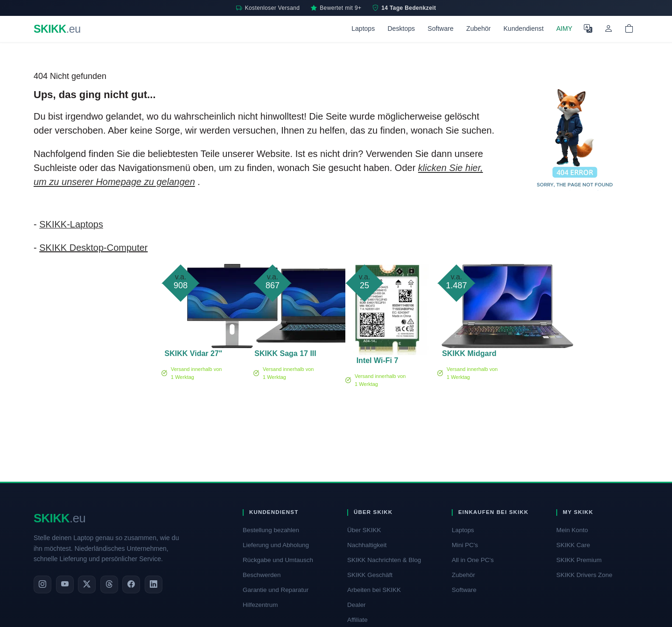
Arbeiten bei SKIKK (374, 589)
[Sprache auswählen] (588, 29)
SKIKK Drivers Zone (584, 574)
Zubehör (478, 28)
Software (440, 28)
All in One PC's (473, 559)
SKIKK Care (573, 545)
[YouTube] (65, 584)
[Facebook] (131, 584)
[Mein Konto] (608, 29)
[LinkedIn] (153, 584)
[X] (87, 584)
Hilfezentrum (260, 604)
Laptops (363, 28)
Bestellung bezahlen (271, 530)
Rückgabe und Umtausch (278, 559)
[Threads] (109, 584)
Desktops (401, 28)
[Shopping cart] (629, 29)
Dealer (356, 604)
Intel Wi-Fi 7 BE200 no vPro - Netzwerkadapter (377, 362)
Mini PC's (465, 545)
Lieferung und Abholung (276, 545)
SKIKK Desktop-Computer (93, 247)
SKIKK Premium (579, 559)
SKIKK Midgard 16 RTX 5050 (469, 355)
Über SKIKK (364, 530)
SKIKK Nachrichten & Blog (384, 559)
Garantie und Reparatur (275, 589)
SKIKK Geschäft (369, 574)
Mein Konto (572, 530)
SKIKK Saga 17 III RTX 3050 (285, 355)
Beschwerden (261, 574)
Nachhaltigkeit (366, 545)
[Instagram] (42, 584)
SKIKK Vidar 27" (194, 353)
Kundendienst (524, 28)
